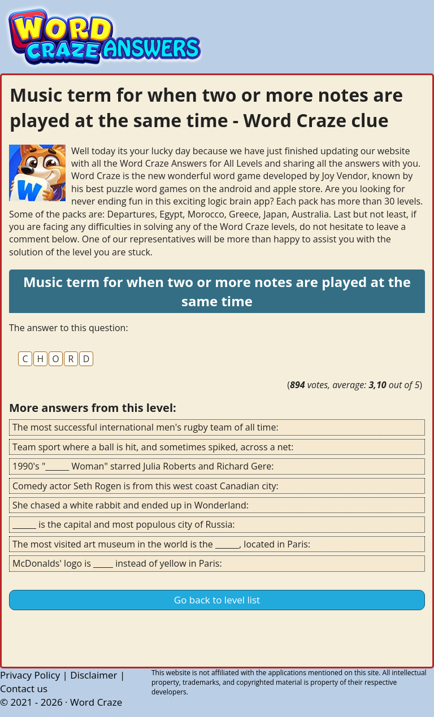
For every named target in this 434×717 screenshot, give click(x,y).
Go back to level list (217, 599)
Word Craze (96, 702)
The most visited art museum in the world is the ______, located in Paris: (161, 544)
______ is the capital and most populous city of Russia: (123, 524)
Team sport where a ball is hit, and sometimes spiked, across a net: (152, 447)
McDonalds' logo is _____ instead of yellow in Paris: (117, 563)
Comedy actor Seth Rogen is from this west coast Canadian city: (145, 486)
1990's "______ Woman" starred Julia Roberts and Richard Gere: (143, 466)
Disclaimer (93, 674)
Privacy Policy (30, 674)
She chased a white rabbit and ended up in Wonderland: (130, 505)
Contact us (23, 688)
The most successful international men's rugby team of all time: (145, 427)
